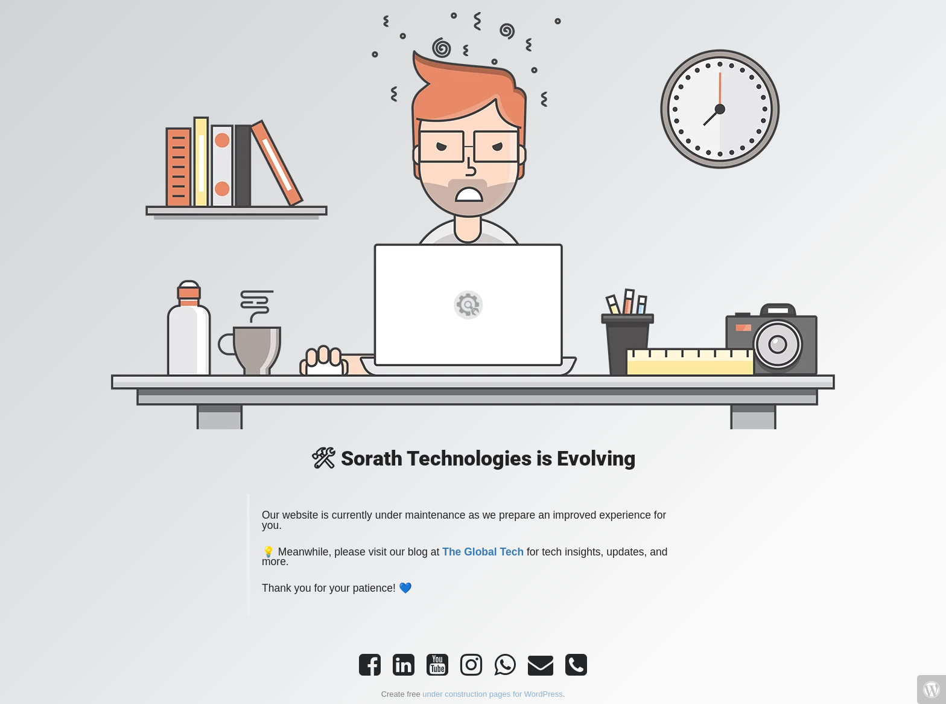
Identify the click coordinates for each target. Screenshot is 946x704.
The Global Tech (483, 552)
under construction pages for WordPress (492, 694)
